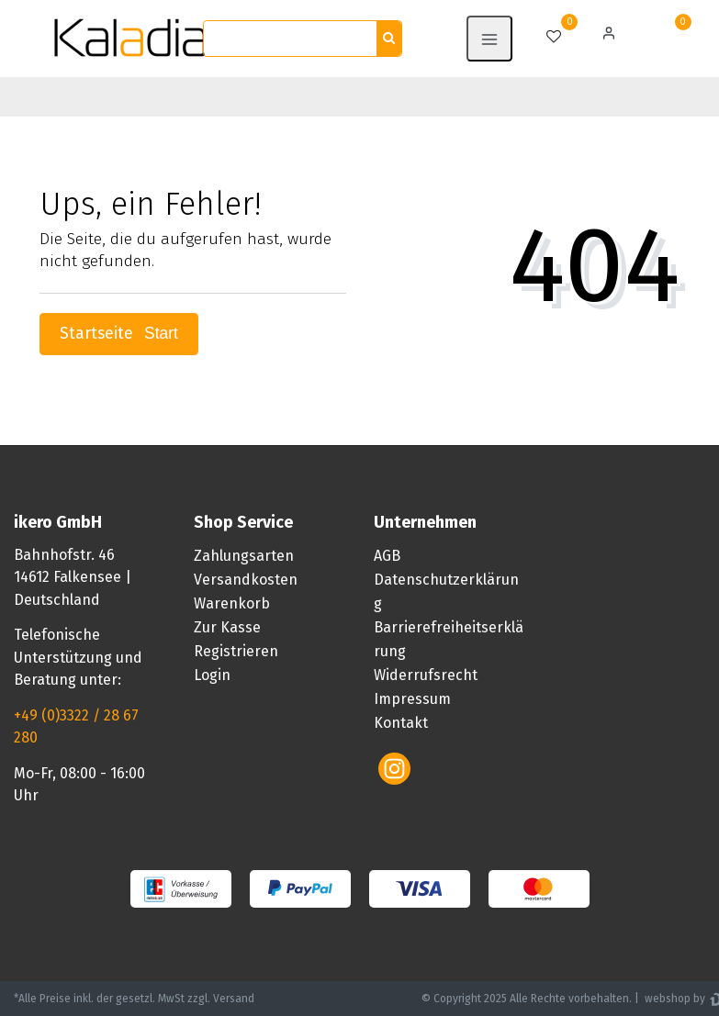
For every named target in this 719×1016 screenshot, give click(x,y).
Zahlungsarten (244, 555)
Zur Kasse (227, 627)
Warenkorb (232, 603)
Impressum (412, 699)
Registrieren (236, 651)
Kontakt (401, 722)
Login (212, 675)
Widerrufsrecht (425, 675)
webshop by (673, 998)
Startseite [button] (119, 333)
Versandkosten (246, 579)
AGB (387, 555)
